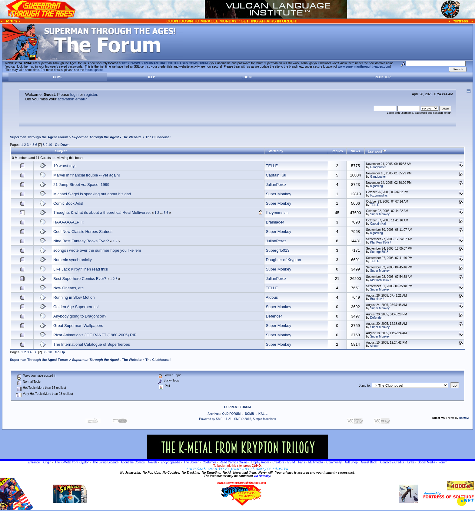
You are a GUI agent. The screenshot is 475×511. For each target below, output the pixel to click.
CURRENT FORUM (237, 407)
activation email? (72, 99)
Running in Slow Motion (74, 297)
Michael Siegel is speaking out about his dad (92, 194)
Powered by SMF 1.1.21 (215, 419)
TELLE (272, 165)
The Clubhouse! (158, 137)
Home (57, 77)
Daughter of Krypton (283, 259)
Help (151, 77)
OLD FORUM (231, 413)
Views (355, 151)
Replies (337, 151)
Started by (275, 151)
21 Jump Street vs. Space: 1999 (81, 184)
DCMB (249, 413)
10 (50, 144)
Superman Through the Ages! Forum (39, 137)
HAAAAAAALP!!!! (68, 222)
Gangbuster (378, 167)
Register (382, 77)
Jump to (364, 385)
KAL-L (262, 413)
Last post (377, 151)
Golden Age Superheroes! (76, 306)
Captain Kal (276, 175)
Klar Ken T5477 (380, 242)
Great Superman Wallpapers (78, 325)
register (90, 94)
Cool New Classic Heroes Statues (82, 231)
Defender (274, 316)
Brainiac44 (275, 222)
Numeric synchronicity (72, 259)
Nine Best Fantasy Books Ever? (81, 241)
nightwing (376, 186)
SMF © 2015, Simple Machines (255, 419)
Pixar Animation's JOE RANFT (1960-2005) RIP (95, 335)
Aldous (272, 297)
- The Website (107, 137)
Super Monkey (278, 194)
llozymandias (379, 195)
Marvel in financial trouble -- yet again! (86, 175)
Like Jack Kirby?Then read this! (80, 269)
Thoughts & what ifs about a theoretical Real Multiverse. (102, 212)
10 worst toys (65, 165)
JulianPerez (276, 184)
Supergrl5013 (277, 250)
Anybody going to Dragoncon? (79, 316)
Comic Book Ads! (68, 203)
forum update (94, 70)
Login (247, 77)
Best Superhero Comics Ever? (79, 278)
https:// (165, 63)
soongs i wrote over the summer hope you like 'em (97, 250)
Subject (61, 151)
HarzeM (464, 417)
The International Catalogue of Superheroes (91, 344)
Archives (214, 413)
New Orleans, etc (68, 288)
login (74, 94)
